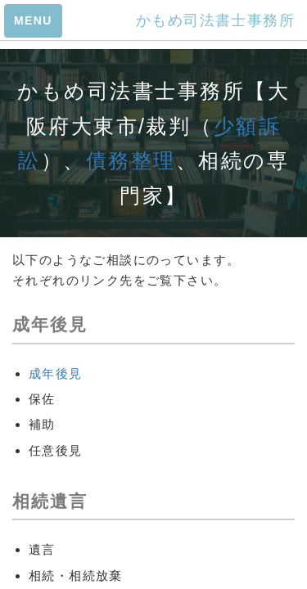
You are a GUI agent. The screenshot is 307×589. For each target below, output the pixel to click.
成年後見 (56, 373)
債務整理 (131, 160)
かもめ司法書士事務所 (215, 20)
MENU (33, 20)
